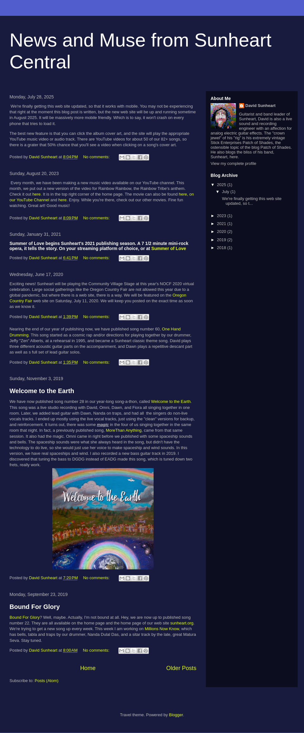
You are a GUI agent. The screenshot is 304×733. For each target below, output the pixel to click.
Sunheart (247, 118)
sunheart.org (181, 623)
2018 (222, 247)
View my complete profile (233, 163)
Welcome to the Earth (42, 390)
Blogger (176, 714)
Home (88, 668)
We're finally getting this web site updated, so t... (251, 201)
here (36, 194)
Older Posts (181, 668)
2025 (222, 184)
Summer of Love (168, 248)
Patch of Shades (276, 147)
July (226, 191)
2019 (222, 239)
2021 (222, 223)
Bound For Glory (35, 606)
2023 (222, 215)
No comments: (97, 156)
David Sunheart (260, 105)
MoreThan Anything (124, 430)
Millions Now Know (162, 628)
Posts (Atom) (47, 680)
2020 (222, 231)
